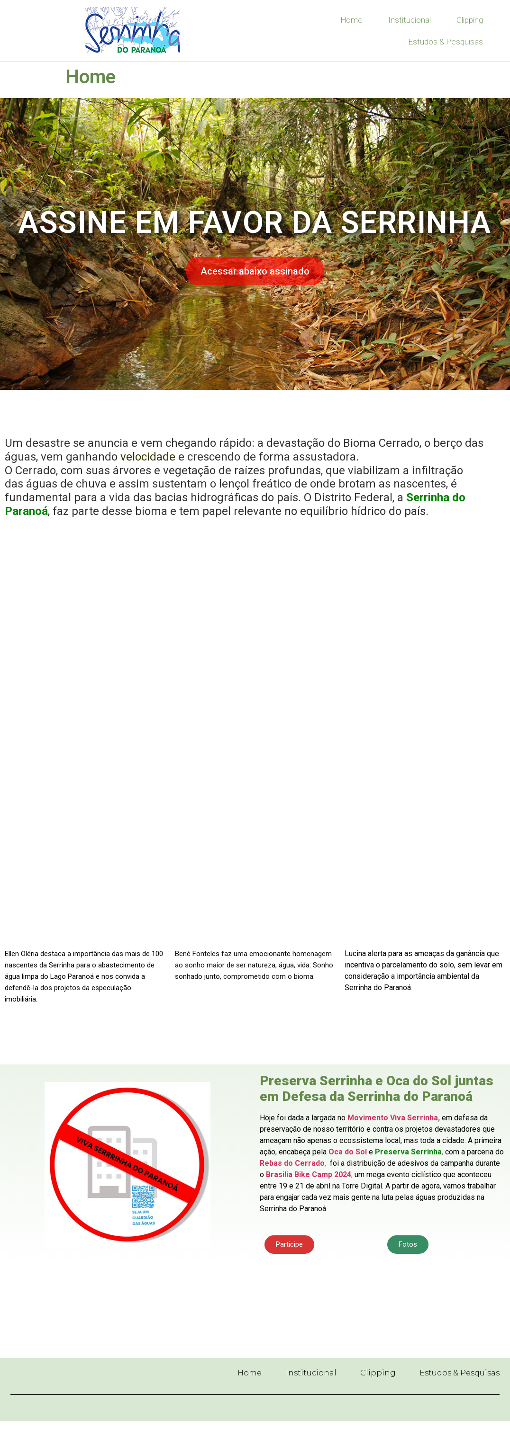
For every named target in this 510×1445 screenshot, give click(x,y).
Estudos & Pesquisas (446, 41)
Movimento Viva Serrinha (392, 1117)
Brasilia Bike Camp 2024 (308, 1174)
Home (352, 20)
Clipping (469, 20)
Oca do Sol (347, 1151)
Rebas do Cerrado (292, 1163)
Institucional (409, 20)
